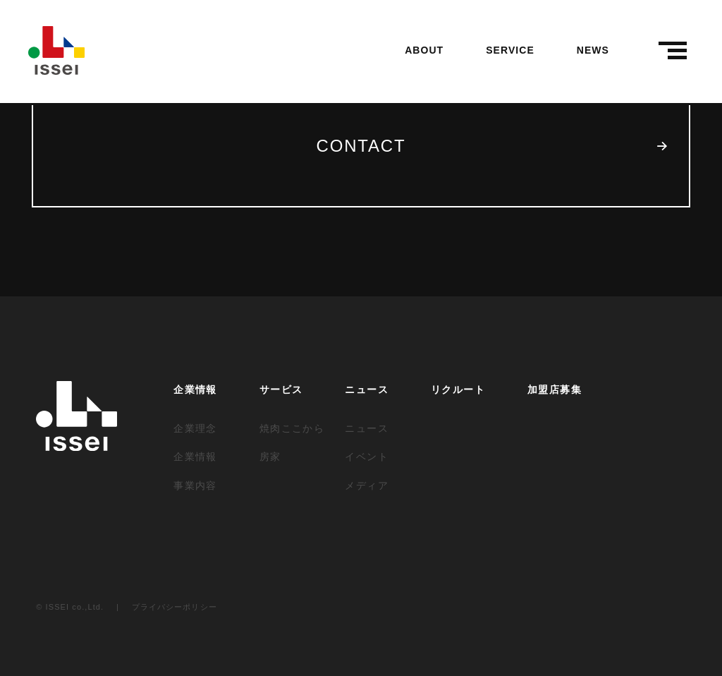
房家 (270, 456)
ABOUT (424, 50)
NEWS (593, 50)
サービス (281, 389)
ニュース (366, 389)
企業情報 (195, 389)
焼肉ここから (291, 428)
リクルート (458, 389)
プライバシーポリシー (174, 607)
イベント (366, 456)
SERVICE (510, 50)
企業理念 (195, 428)
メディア (366, 485)
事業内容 (195, 485)
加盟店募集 (554, 389)
